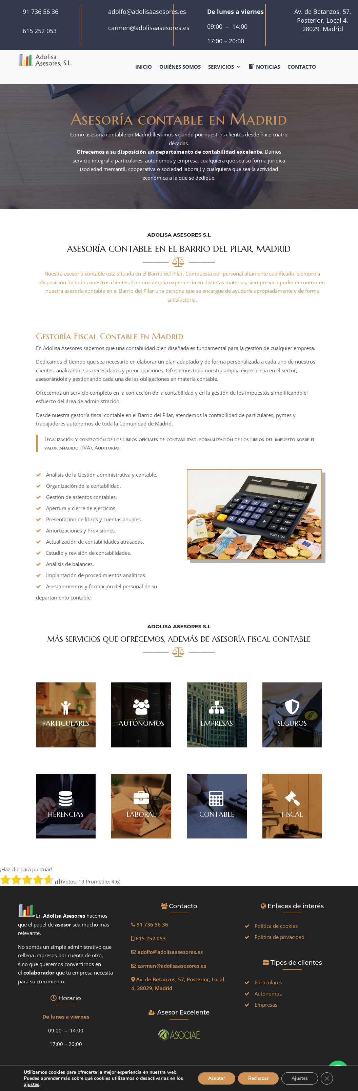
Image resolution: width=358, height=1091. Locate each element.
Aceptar (214, 1075)
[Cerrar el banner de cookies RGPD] (327, 1075)
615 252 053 (40, 31)
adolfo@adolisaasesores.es (147, 11)
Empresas (266, 1004)
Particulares (268, 982)
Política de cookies (276, 925)
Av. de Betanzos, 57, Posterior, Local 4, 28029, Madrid (322, 20)
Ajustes (299, 1075)
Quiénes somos (180, 67)
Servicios (221, 67)
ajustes (40, 1084)
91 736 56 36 (40, 11)
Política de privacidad (279, 937)
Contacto (301, 67)
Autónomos (268, 993)
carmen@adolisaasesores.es (149, 28)
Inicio (143, 67)
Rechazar (256, 1075)
